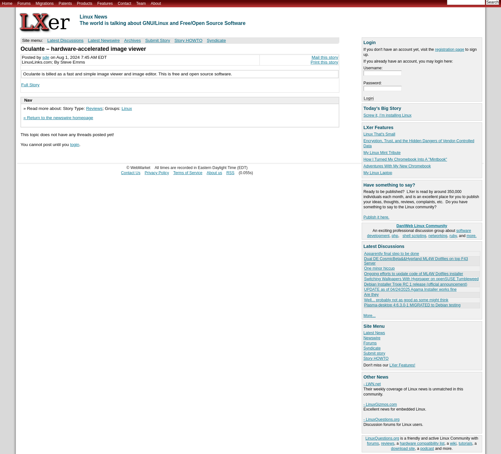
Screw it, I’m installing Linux (388, 115)
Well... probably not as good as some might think (406, 300)
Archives (132, 40)
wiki (453, 443)
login (74, 144)
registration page (449, 49)
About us (214, 173)
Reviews (94, 108)
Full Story (30, 84)
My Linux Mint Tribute (382, 152)
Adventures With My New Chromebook (397, 166)
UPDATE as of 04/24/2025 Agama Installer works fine (410, 289)
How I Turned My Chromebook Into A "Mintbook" (405, 159)
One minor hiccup (379, 268)
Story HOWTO (376, 358)
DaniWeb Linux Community (422, 226)
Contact (124, 3)
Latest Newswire (104, 40)
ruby (453, 236)
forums (373, 443)
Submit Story (157, 40)
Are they (371, 294)
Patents (65, 3)
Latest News (374, 333)
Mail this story (325, 57)
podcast (427, 448)
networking (437, 236)
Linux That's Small (379, 134)
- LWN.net (372, 384)
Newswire (372, 338)
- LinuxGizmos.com (380, 404)
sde (45, 57)
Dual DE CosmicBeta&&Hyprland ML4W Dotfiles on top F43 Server (416, 261)
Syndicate (372, 348)
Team (141, 3)
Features (105, 3)
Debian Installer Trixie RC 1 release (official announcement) (415, 284)
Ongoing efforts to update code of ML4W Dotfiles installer (413, 274)
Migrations (44, 3)
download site (403, 448)
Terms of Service (187, 173)
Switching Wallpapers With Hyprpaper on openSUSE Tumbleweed (421, 279)
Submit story (374, 353)
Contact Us (131, 173)
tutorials (465, 443)
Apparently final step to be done (391, 253)
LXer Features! (402, 365)
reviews (387, 443)
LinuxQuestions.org (382, 438)
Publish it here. (376, 217)
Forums (23, 3)
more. (471, 236)
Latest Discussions (65, 40)
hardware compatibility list (422, 443)
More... (370, 315)
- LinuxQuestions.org (382, 419)
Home (7, 3)
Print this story (324, 62)
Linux (126, 108)
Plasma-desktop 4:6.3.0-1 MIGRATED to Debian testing (412, 305)
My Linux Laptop (378, 173)
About (156, 3)
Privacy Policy (157, 173)
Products (84, 3)
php (395, 236)
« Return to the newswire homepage (58, 117)
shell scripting (414, 236)
